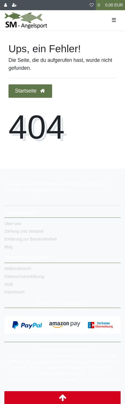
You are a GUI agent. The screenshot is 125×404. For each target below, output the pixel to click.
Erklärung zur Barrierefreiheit (30, 239)
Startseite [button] (30, 91)
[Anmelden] (5, 5)
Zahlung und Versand (23, 231)
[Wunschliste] (92, 5)
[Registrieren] (14, 5)
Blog (8, 247)
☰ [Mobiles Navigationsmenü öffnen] (114, 20)
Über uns (12, 223)
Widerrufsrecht (17, 268)
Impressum (14, 292)
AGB (8, 284)
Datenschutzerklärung (24, 276)
